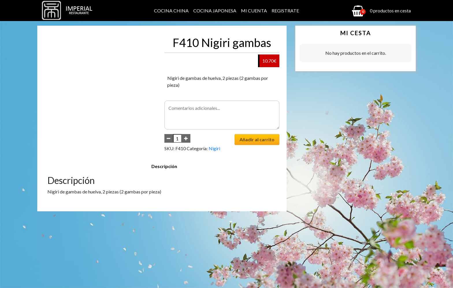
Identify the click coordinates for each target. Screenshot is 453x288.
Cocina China (171, 10)
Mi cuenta (254, 10)
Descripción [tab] (164, 166)
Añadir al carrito (257, 139)
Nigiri (214, 148)
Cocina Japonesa (214, 10)
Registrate (285, 10)
